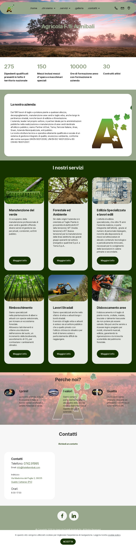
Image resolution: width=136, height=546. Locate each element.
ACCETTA (68, 541)
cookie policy (114, 535)
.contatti (92, 8)
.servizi (64, 8)
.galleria (79, 8)
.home (33, 8)
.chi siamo (47, 8)
